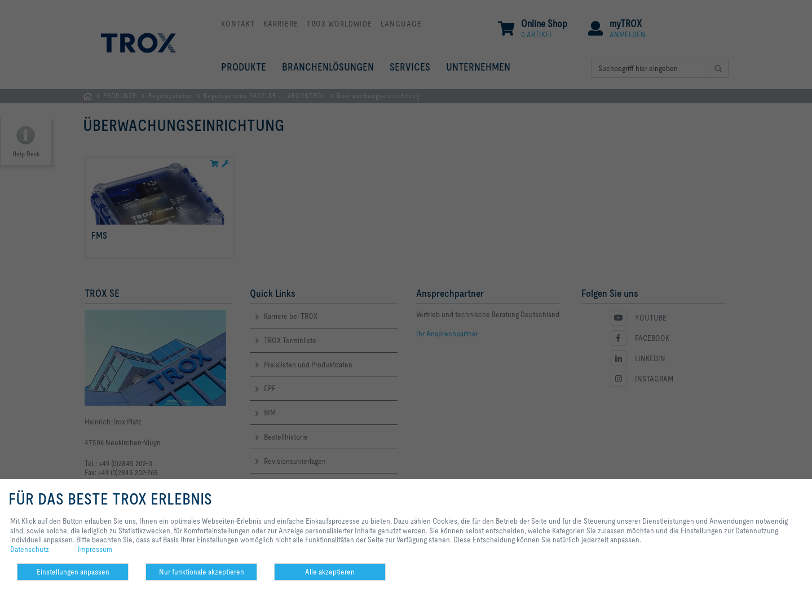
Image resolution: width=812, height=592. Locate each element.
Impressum (95, 549)
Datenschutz (29, 549)
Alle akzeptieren (330, 571)
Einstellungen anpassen (73, 571)
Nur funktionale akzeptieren (201, 571)
